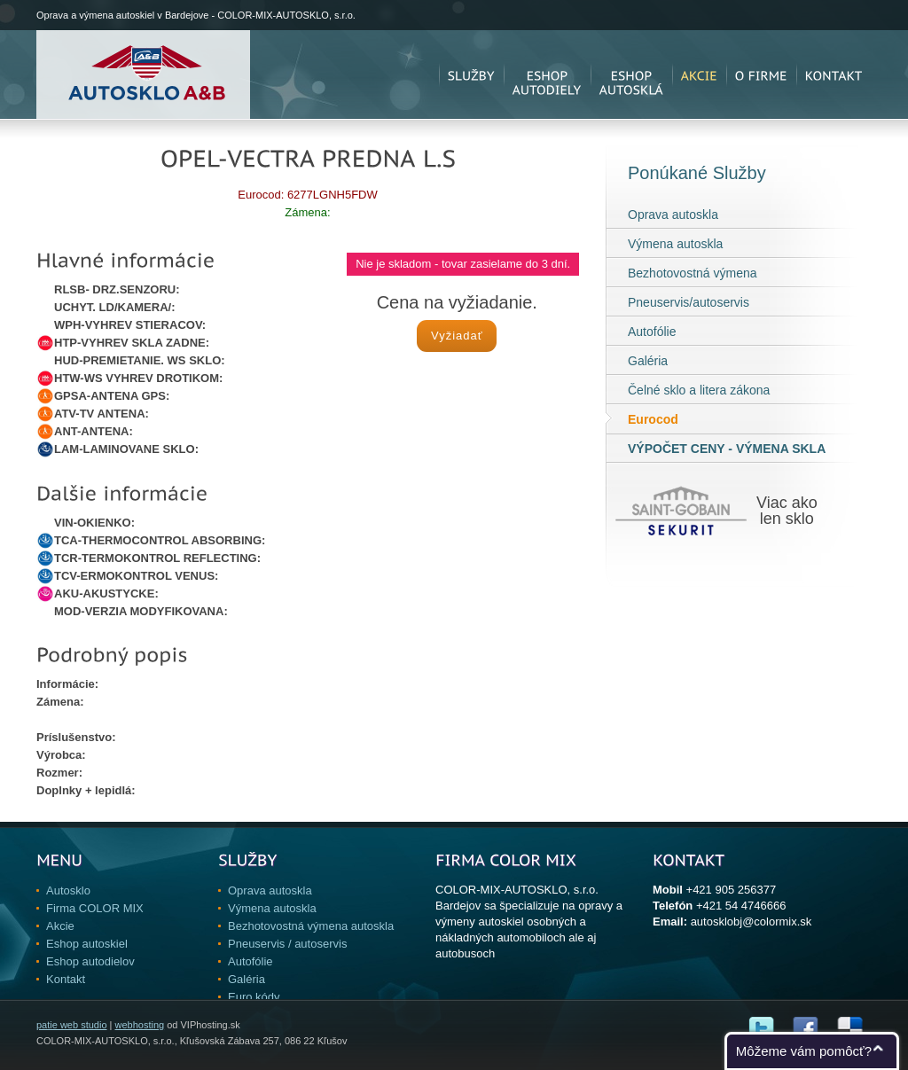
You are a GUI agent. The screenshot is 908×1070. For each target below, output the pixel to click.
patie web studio (71, 1024)
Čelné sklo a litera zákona (699, 390)
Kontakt (65, 979)
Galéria (648, 361)
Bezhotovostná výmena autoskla (311, 926)
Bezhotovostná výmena (692, 273)
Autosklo (68, 890)
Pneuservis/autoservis (688, 302)
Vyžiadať (457, 335)
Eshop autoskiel (87, 943)
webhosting (139, 1024)
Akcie (60, 926)
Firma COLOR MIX (95, 908)
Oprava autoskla (673, 214)
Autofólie (652, 331)
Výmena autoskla (675, 244)
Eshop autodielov (90, 961)
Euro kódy (254, 997)
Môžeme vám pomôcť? (804, 1050)
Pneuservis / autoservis (287, 943)
